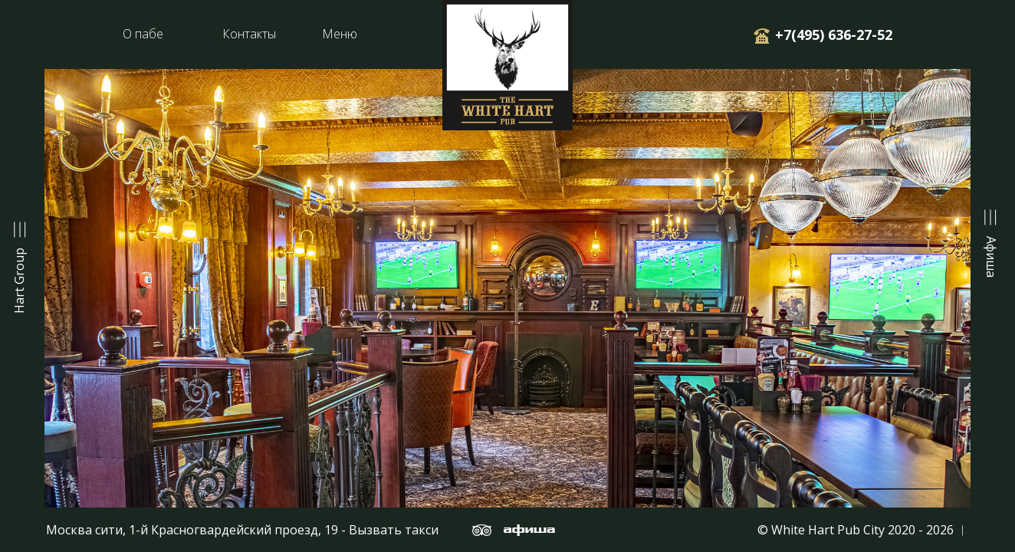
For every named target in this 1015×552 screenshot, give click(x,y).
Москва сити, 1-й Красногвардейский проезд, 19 (192, 529)
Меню (339, 33)
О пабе (143, 34)
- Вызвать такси (388, 529)
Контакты (249, 34)
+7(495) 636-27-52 (831, 34)
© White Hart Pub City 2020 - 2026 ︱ (863, 529)
